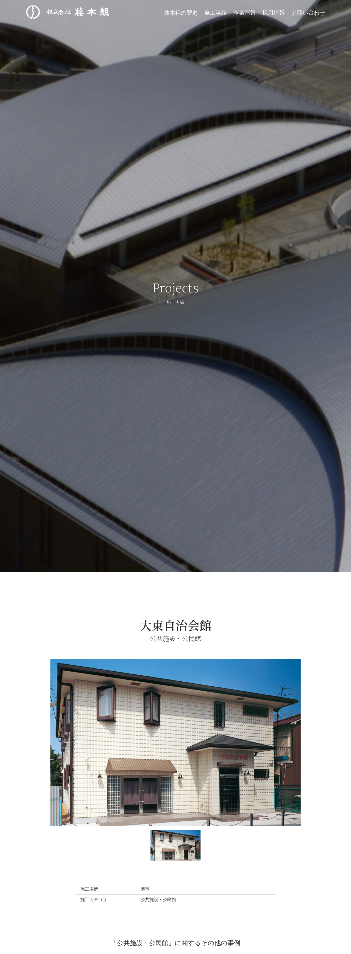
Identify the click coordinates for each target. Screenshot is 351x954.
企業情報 (244, 12)
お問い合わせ (308, 12)
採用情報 (273, 12)
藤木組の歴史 (180, 12)
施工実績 (215, 12)
